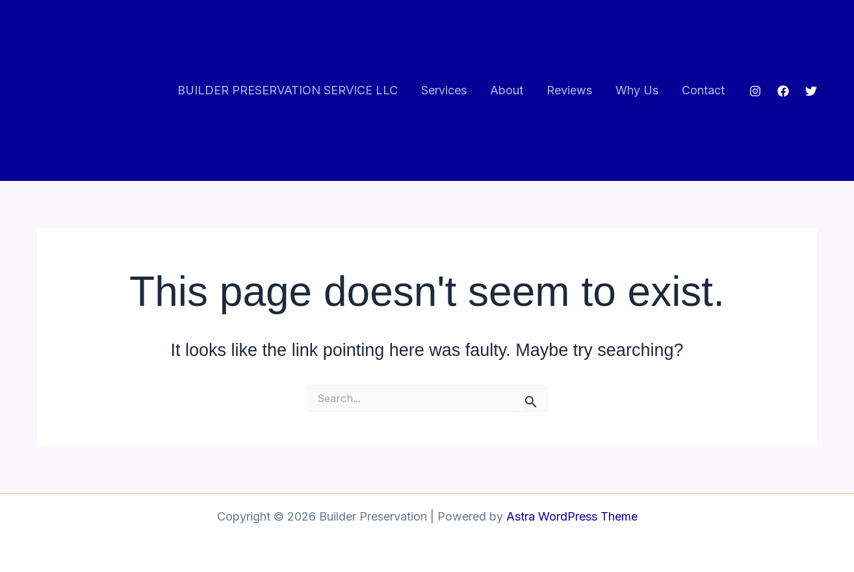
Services (444, 90)
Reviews (569, 90)
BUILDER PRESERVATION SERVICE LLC (287, 90)
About (506, 90)
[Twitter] (811, 91)
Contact (703, 90)
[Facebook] (783, 91)
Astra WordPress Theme (572, 516)
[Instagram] (755, 91)
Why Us (636, 90)
